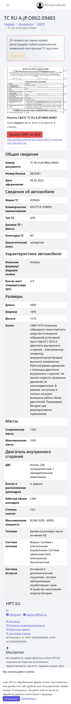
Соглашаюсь (11, 698)
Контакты (14, 621)
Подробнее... (29, 698)
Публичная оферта (19, 629)
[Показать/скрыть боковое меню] (7, 5)
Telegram (15, 614)
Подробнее (17, 55)
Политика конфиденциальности (26, 625)
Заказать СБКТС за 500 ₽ (24, 134)
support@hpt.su (36, 614)
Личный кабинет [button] (51, 5)
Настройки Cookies (19, 633)
